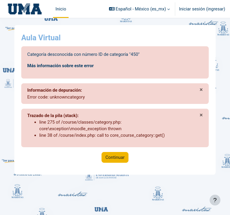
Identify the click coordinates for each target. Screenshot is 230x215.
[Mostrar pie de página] (215, 200)
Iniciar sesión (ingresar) (202, 9)
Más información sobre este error (60, 65)
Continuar (115, 157)
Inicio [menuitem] (60, 9)
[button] (139, 9)
